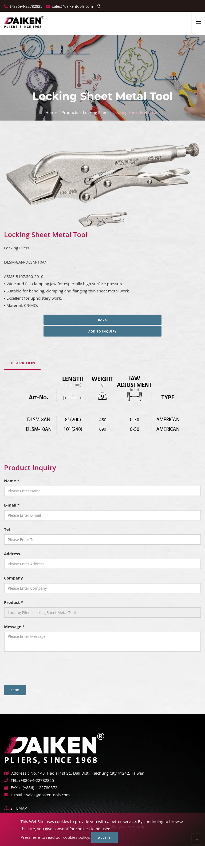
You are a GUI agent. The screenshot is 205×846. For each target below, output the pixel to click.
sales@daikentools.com (48, 794)
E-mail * (11, 505)
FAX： (13, 787)
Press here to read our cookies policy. (55, 837)
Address (12, 553)
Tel (7, 529)
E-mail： (15, 794)
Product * (13, 602)
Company (13, 578)
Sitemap (18, 808)
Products (69, 112)
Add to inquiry (102, 331)
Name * (11, 480)
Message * (14, 626)
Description (22, 362)
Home (51, 112)
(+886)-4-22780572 (40, 787)
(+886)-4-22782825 (25, 6)
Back (102, 320)
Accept (104, 838)
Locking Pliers (95, 112)
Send (15, 690)
